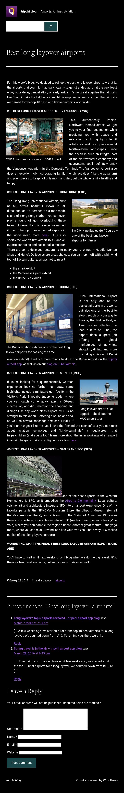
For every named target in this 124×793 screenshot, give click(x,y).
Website (12, 756)
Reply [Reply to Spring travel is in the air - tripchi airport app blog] (17, 679)
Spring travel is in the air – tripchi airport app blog (48, 648)
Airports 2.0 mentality (80, 500)
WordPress (110, 784)
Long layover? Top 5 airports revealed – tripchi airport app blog (57, 618)
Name (12, 740)
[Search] (50, 26)
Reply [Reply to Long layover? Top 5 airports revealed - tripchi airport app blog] (17, 643)
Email (12, 748)
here (45, 235)
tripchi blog (29, 11)
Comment (14, 733)
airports (60, 580)
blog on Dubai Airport (61, 364)
